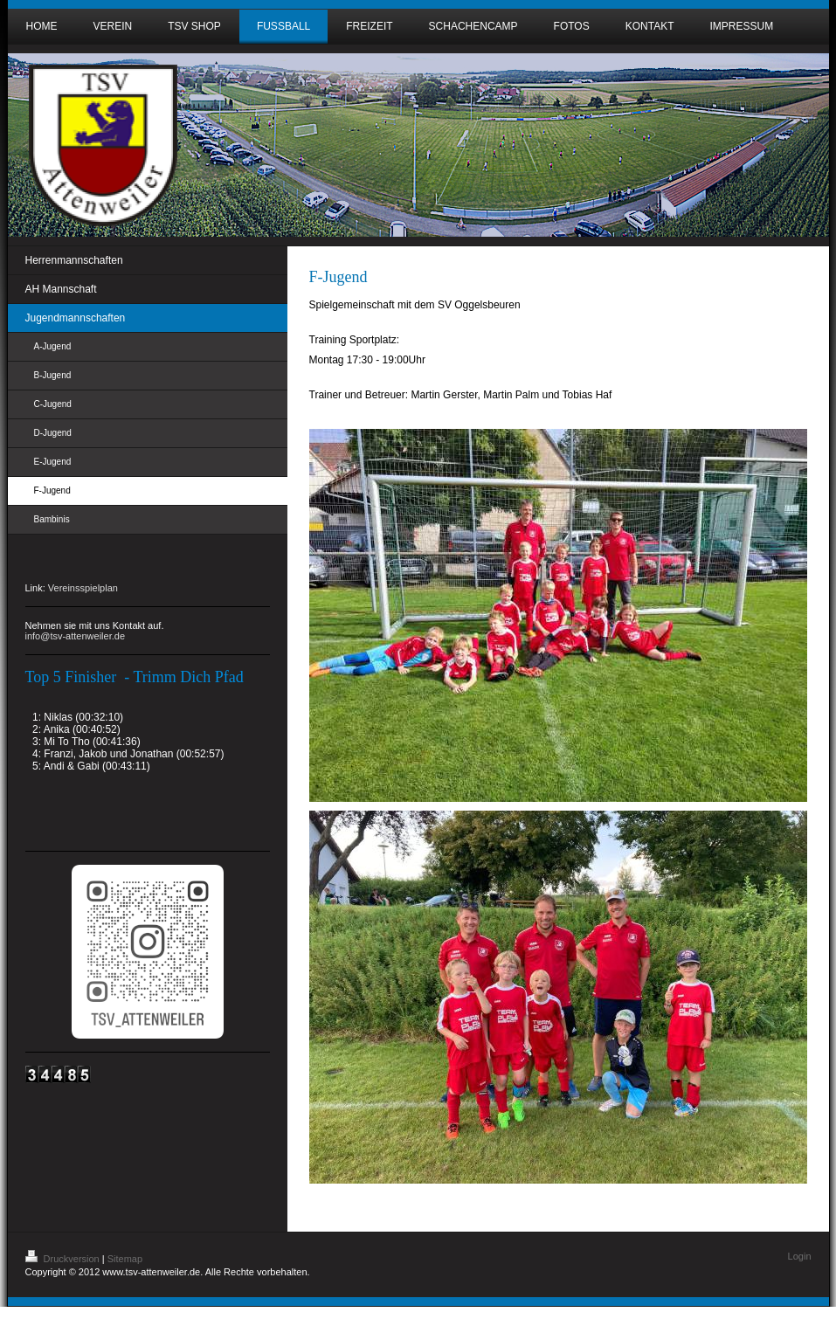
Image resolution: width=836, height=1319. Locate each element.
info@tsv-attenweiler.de (75, 636)
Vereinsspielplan (83, 588)
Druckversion (63, 1258)
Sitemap (124, 1258)
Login (800, 1256)
